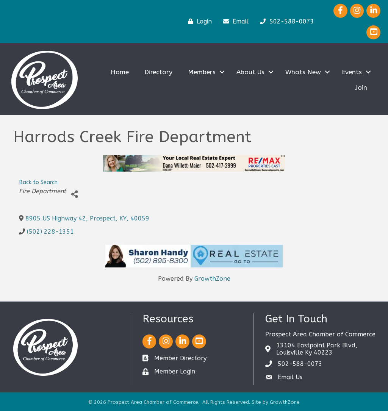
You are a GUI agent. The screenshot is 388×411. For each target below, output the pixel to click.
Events (352, 72)
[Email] (234, 21)
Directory (158, 72)
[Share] (74, 194)
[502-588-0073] (285, 21)
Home (120, 72)
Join (361, 87)
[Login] (198, 21)
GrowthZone (212, 278)
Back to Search (38, 182)
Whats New (303, 72)
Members (202, 72)
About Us (250, 72)
